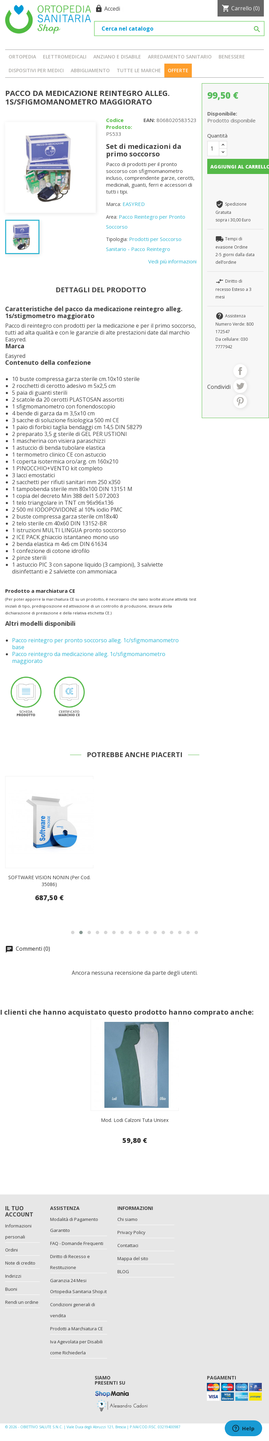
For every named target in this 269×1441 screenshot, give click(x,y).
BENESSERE (232, 56)
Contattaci (127, 1245)
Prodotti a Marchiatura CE (76, 1328)
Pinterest (240, 401)
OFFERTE (178, 70)
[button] (73, 932)
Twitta (240, 386)
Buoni (11, 1289)
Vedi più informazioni (172, 261)
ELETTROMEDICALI (64, 56)
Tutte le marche (139, 70)
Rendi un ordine (21, 1302)
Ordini (11, 1250)
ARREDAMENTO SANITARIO (180, 56)
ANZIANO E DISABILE (117, 56)
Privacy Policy (131, 1232)
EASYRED (133, 203)
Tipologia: (117, 239)
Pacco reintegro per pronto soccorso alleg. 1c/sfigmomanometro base (95, 643)
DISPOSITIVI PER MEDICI (36, 70)
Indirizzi (13, 1276)
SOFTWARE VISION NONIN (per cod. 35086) (49, 880)
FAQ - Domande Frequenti (76, 1243)
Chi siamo (127, 1219)
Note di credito (20, 1263)
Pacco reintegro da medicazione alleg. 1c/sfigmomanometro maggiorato (88, 657)
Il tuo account (19, 1211)
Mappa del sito (132, 1258)
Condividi (240, 371)
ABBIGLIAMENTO (90, 70)
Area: (111, 217)
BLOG (123, 1271)
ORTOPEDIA (22, 56)
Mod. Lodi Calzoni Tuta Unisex (134, 1120)
